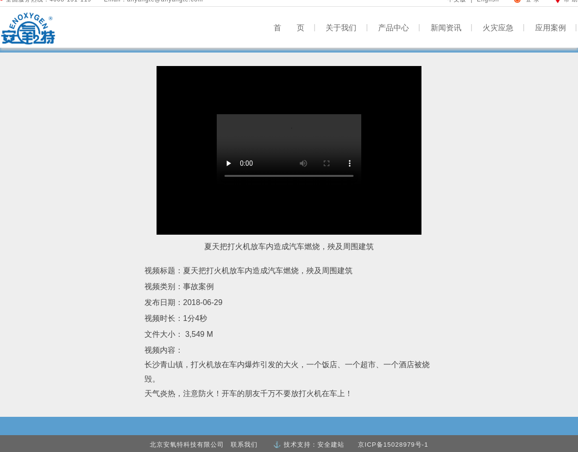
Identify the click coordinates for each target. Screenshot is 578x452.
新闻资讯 (452, 27)
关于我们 (347, 27)
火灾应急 (504, 27)
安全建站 (330, 444)
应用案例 (556, 27)
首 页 (294, 27)
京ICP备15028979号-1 (393, 444)
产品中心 (399, 27)
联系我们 (244, 444)
